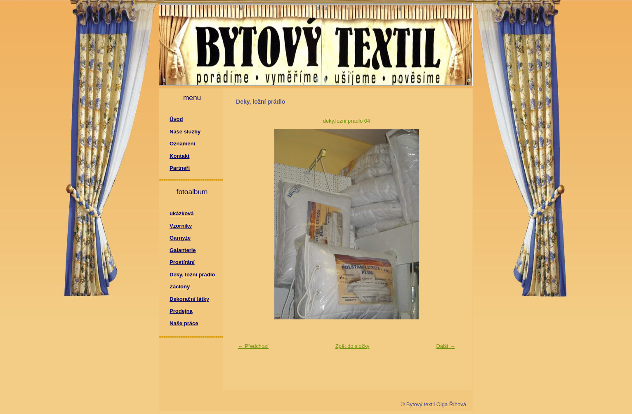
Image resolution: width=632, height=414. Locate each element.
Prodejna (181, 311)
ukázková (182, 213)
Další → (445, 346)
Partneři (180, 168)
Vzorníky (181, 226)
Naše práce (184, 323)
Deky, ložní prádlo (192, 274)
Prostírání (182, 262)
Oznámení (182, 143)
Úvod (176, 119)
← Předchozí (253, 346)
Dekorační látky (189, 299)
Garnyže (180, 238)
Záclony (180, 286)
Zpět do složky (352, 346)
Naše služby (185, 131)
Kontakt (179, 156)
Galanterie (183, 250)
